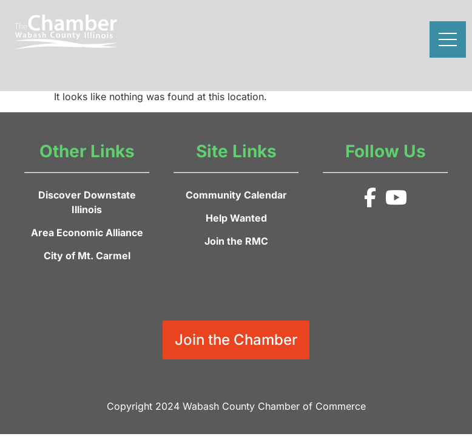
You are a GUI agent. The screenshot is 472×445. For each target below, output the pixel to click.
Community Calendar (236, 195)
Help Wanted (236, 218)
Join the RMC (236, 241)
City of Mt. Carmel (87, 256)
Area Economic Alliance (87, 232)
